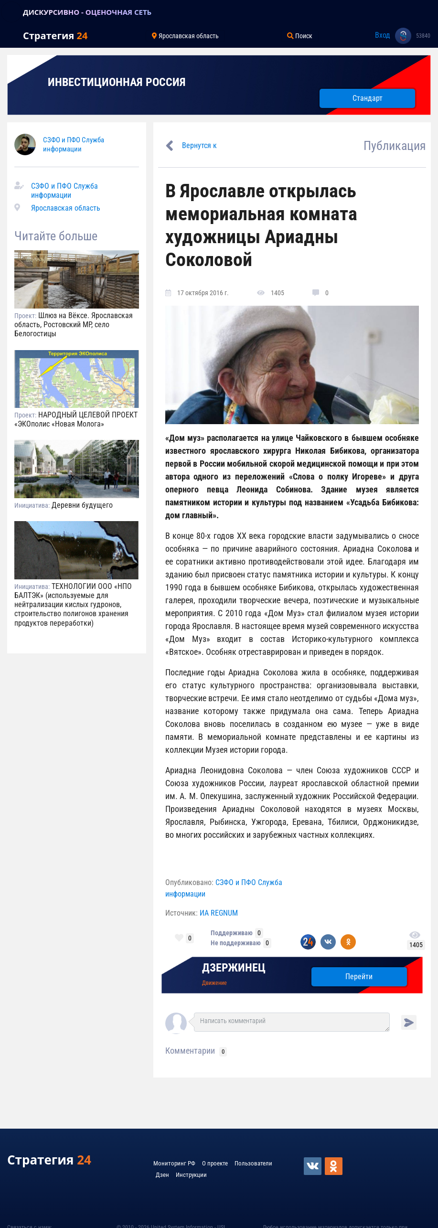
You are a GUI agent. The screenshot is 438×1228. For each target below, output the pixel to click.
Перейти (359, 976)
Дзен (162, 1174)
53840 (423, 35)
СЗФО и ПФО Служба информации (73, 144)
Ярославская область (65, 208)
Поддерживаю (232, 933)
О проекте (215, 1163)
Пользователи (253, 1163)
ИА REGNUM (219, 913)
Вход (382, 35)
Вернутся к (199, 145)
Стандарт (368, 98)
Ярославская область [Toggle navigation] (185, 36)
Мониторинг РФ (174, 1163)
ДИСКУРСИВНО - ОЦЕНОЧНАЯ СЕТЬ (87, 12)
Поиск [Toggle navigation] (299, 36)
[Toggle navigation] (11, 11)
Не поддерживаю (236, 943)
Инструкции (191, 1174)
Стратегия (55, 35)
